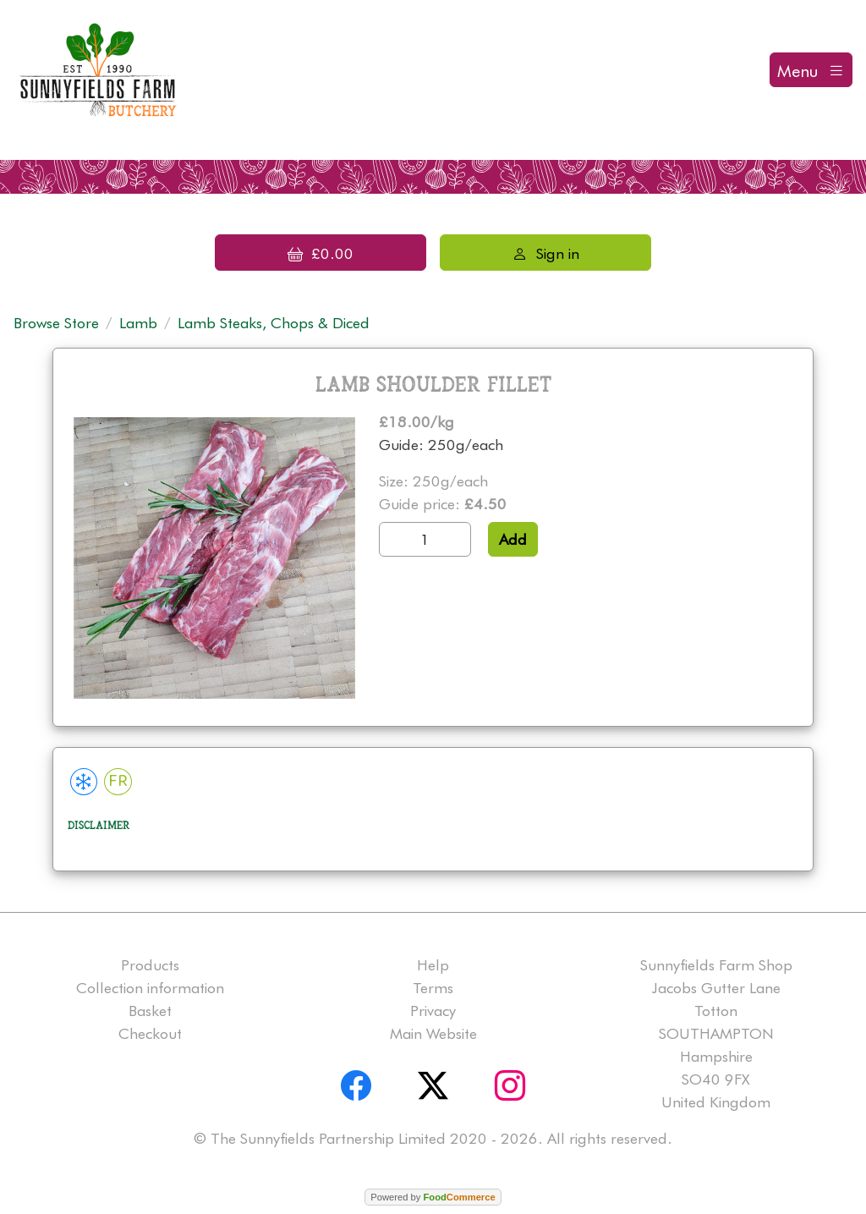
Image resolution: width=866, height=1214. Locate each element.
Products (150, 965)
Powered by (432, 1197)
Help (433, 965)
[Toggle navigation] (811, 69)
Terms (433, 988)
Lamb (138, 323)
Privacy (433, 1010)
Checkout (150, 1033)
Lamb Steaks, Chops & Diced (274, 323)
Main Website (433, 1033)
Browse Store (56, 323)
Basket (150, 1010)
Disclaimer (99, 826)
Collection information (150, 988)
